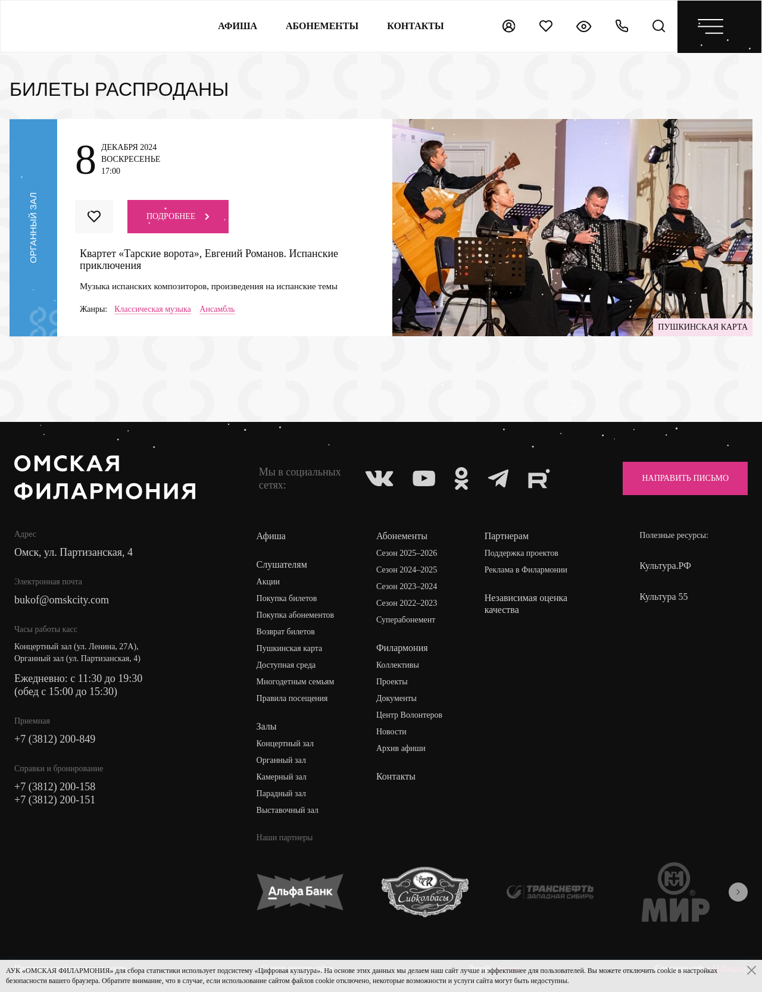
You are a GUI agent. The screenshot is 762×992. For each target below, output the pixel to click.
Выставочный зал (287, 810)
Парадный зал (281, 793)
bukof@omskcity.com (61, 600)
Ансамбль (217, 309)
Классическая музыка (152, 309)
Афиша (237, 26)
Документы (396, 698)
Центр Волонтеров (409, 715)
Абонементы (322, 26)
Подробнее (178, 216)
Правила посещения (292, 698)
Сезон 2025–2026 (406, 553)
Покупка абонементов (296, 615)
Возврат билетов (286, 631)
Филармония (402, 648)
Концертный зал (285, 743)
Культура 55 (663, 597)
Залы (267, 726)
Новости (391, 731)
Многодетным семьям (296, 681)
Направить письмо (685, 478)
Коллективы (397, 665)
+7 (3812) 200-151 (54, 800)
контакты (415, 26)
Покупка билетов (287, 598)
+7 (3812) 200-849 (54, 739)
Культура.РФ (665, 566)
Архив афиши (401, 748)
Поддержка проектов (521, 553)
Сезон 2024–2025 (406, 569)
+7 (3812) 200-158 (54, 787)
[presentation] (738, 892)
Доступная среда (286, 665)
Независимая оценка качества (526, 604)
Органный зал (281, 760)
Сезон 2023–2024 (406, 586)
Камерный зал (282, 776)
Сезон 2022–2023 (406, 603)
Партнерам (507, 536)
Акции (268, 581)
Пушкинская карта (290, 648)
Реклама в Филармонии (526, 569)
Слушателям (282, 564)
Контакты (396, 776)
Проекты (392, 681)
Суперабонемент (405, 619)
